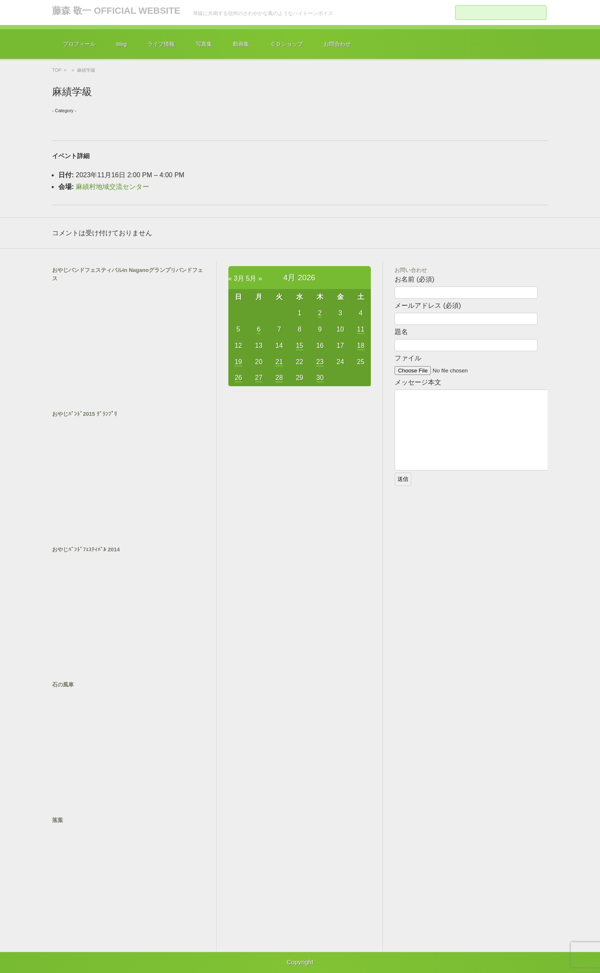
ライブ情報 (161, 44)
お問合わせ (337, 44)
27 (258, 377)
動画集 (241, 44)
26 (238, 377)
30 (320, 377)
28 (279, 377)
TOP (56, 70)
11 (361, 329)
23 (320, 361)
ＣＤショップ (286, 44)
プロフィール (79, 44)
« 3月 (236, 278)
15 (299, 345)
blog (121, 44)
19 (238, 361)
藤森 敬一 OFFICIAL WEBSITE (116, 10)
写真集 (204, 44)
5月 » (254, 278)
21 (279, 361)
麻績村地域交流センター (112, 186)
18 (361, 345)
